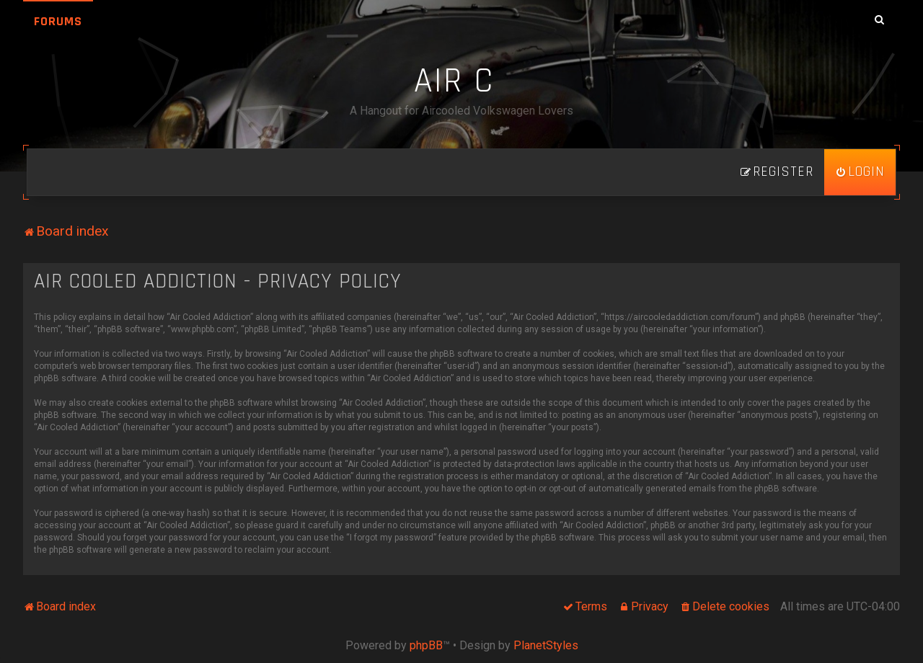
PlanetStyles (545, 645)
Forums (58, 21)
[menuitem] (860, 172)
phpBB (426, 645)
